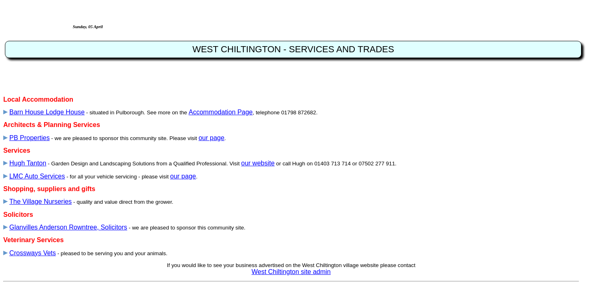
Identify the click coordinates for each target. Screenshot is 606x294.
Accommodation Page (221, 112)
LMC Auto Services (37, 176)
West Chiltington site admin (291, 271)
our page (211, 137)
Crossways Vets (32, 252)
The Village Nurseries (40, 201)
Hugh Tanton (27, 163)
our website (258, 163)
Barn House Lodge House (47, 112)
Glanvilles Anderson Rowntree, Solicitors (68, 227)
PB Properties (29, 137)
